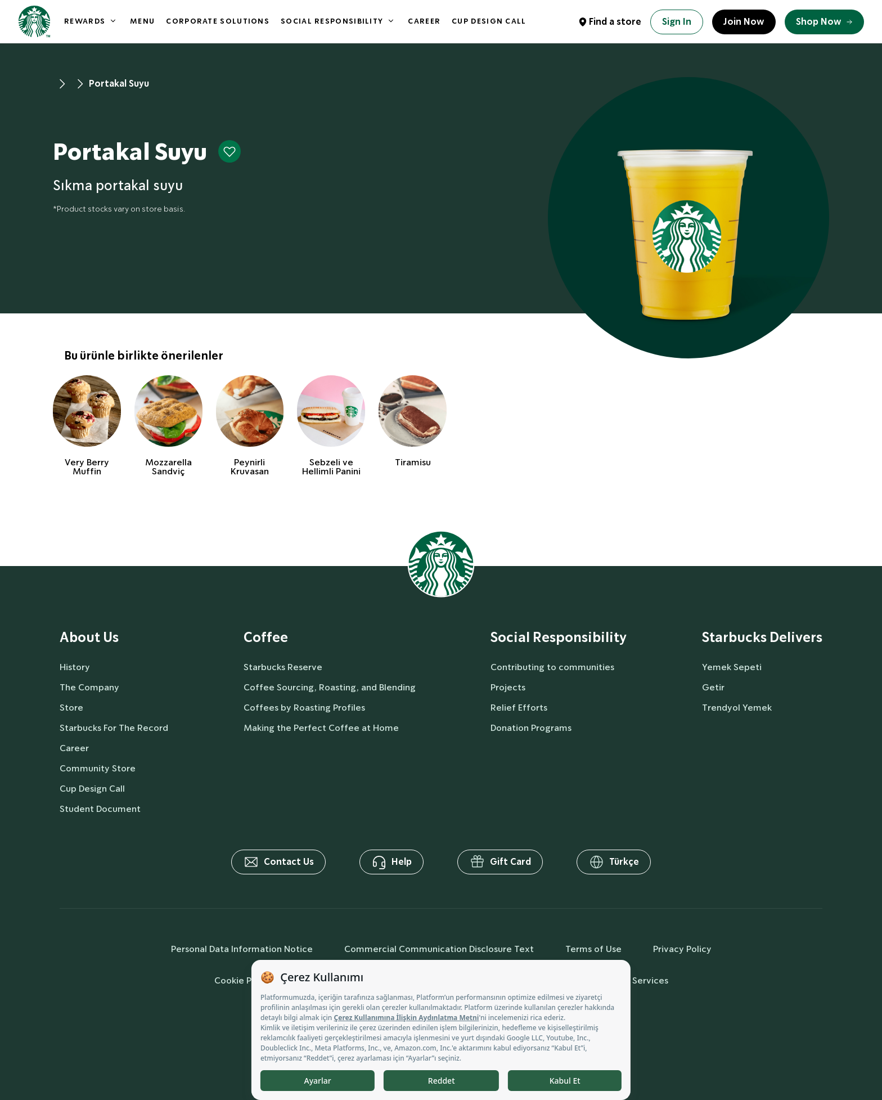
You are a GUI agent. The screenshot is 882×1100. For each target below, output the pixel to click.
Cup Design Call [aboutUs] (92, 788)
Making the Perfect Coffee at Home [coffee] (321, 728)
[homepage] (34, 22)
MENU (142, 21)
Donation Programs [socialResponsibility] (531, 728)
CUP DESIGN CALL (489, 21)
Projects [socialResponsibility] (507, 687)
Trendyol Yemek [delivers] (737, 707)
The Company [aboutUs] (89, 687)
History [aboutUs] (75, 667)
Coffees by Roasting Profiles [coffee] (304, 707)
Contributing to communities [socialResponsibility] (552, 667)
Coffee (266, 637)
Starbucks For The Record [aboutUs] (114, 728)
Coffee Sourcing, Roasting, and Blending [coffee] (330, 687)
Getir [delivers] (713, 687)
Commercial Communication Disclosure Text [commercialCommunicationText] (439, 949)
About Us (89, 637)
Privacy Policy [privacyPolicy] (682, 949)
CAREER (424, 21)
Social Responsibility (558, 637)
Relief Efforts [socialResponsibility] (518, 707)
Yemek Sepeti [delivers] (732, 667)
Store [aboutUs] (71, 707)
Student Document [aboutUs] (100, 809)
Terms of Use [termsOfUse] (593, 949)
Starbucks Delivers (762, 637)
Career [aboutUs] (74, 748)
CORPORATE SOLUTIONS (217, 21)
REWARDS (84, 21)
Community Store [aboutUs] (98, 768)
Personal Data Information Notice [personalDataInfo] (242, 949)
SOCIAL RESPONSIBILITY (332, 21)
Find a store (615, 22)
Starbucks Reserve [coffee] (283, 667)
